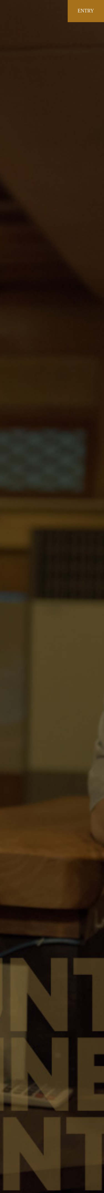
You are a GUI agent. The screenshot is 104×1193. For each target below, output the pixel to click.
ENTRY (86, 11)
